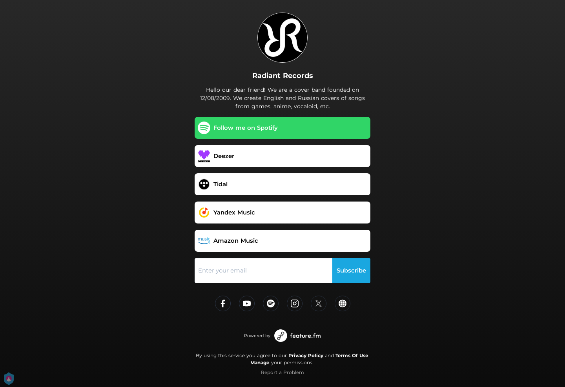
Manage (260, 362)
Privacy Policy (305, 355)
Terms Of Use (351, 355)
